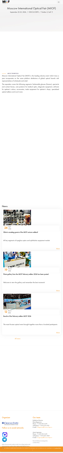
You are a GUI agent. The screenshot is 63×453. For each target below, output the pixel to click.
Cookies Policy (36, 442)
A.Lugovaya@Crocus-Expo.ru (44, 437)
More (58, 249)
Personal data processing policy (40, 441)
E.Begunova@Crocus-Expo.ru (44, 427)
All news (17, 339)
